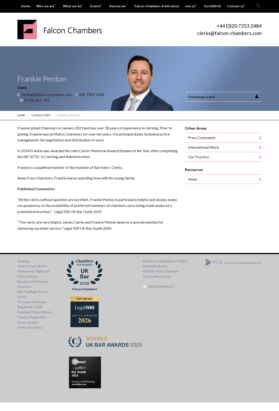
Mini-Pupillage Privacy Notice (33, 302)
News (193, 187)
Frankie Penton (68, 123)
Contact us (30, 16)
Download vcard (201, 105)
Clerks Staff (40, 123)
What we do (77, 5)
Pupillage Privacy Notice (34, 320)
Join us (206, 5)
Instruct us (232, 5)
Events (103, 5)
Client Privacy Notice (32, 274)
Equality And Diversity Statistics (33, 292)
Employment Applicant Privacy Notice (33, 282)
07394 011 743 (34, 109)
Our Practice (198, 165)
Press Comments (201, 146)
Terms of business (30, 336)
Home (26, 5)
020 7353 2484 (90, 103)
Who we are (47, 5)
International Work (203, 155)
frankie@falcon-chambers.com (44, 103)
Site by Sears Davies (157, 285)
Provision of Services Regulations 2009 (31, 313)
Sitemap (23, 269)
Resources (129, 5)
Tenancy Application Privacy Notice (31, 328)
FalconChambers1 (158, 295)
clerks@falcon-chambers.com (229, 41)
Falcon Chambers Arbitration (171, 5)
